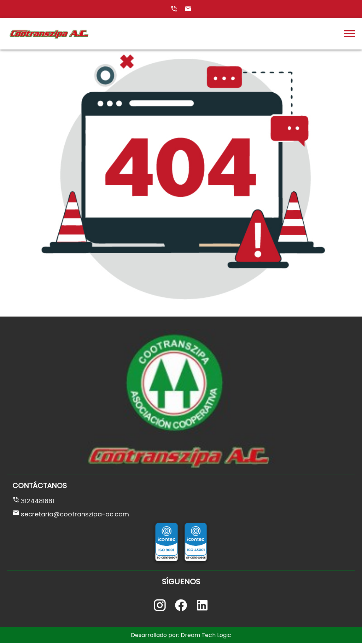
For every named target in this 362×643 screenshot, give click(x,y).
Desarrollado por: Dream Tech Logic (181, 635)
